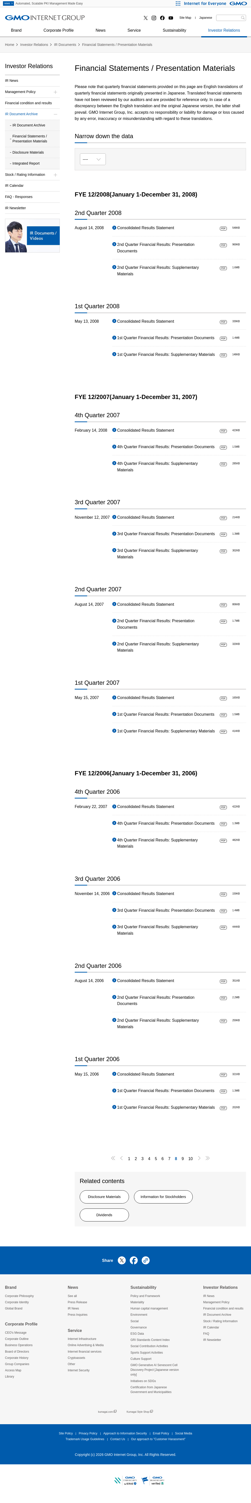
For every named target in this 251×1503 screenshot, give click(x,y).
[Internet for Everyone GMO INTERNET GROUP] (216, 3)
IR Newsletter (15, 208)
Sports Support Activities (146, 1356)
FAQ (206, 1337)
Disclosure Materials (109, 1198)
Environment (138, 1318)
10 (190, 1159)
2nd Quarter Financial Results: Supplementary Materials (158, 270)
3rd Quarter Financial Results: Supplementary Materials (157, 553)
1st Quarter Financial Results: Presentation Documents (165, 338)
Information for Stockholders (179, 1198)
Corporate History (16, 1361)
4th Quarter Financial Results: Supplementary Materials (157, 466)
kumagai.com (107, 1415)
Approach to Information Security (125, 1437)
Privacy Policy (88, 1437)
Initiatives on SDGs (143, 1385)
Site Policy (66, 1437)
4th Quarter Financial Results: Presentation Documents (166, 447)
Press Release (77, 1306)
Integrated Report (26, 163)
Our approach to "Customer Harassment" (158, 1443)
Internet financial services (84, 1355)
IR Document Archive (28, 125)
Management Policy (216, 1306)
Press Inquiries (22, 19)
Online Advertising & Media (33, 19)
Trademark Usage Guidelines (84, 1443)
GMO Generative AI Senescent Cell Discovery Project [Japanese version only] (154, 1373)
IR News (11, 81)
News (101, 32)
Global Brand (13, 1312)
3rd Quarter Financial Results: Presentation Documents (166, 534)
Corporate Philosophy (19, 1300)
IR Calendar (14, 186)
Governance (138, 1331)
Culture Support (140, 1362)
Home (9, 45)
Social (134, 1325)
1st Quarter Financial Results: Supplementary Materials (166, 354)
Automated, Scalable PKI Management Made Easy (43, 3)
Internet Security (78, 1374)
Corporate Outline (17, 1343)
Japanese (205, 17)
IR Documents (65, 45)
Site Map (185, 17)
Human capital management (149, 1312)
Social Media (183, 1437)
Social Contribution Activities (149, 1350)
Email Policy (161, 1437)
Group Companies (17, 1368)
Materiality (137, 1306)
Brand (16, 32)
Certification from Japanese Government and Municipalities (151, 1393)
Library (9, 1380)
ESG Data (137, 1337)
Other (71, 1368)
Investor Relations (224, 32)
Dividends (109, 1217)
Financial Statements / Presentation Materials (117, 45)
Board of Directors (17, 1355)
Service (134, 32)
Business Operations (19, 1349)
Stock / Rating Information (220, 1325)
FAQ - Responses (19, 197)
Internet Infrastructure (82, 1343)
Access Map (13, 1374)
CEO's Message (15, 1336)
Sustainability (174, 32)
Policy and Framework (145, 1300)
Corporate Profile (59, 32)
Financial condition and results (28, 103)
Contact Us (117, 1443)
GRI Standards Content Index (150, 1343)
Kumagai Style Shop (139, 1415)
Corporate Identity (17, 1306)
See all (72, 1300)
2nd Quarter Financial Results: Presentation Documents (155, 247)
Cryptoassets (105, 19)
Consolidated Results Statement (145, 228)
